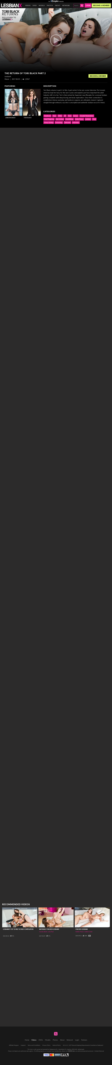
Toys (54, 116)
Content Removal (99, 1051)
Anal (69, 116)
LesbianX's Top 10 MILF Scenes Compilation (18, 929)
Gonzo (75, 116)
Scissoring (58, 122)
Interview (76, 122)
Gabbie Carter (88, 931)
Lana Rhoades (10, 118)
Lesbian (88, 119)
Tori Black (27, 118)
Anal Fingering (49, 119)
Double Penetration (86, 116)
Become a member (101, 5)
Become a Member (98, 76)
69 (65, 116)
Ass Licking (59, 119)
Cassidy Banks (43, 931)
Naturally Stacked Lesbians (49, 929)
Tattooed (67, 122)
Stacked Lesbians (81, 929)
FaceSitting (69, 119)
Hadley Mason (79, 931)
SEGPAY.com (71, 1051)
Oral (94, 119)
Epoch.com (17, 1051)
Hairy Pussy (79, 119)
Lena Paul (51, 931)
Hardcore (47, 116)
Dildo (60, 116)
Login (88, 5)
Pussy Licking (48, 122)
